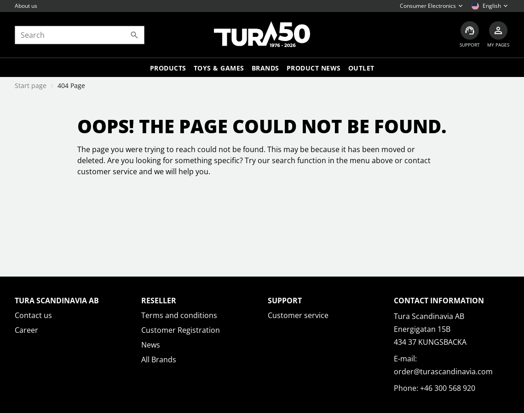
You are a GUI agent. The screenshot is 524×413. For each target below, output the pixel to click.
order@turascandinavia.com (443, 371)
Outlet (361, 68)
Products (168, 68)
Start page (30, 85)
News (150, 345)
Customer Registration (180, 330)
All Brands (158, 359)
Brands (265, 68)
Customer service (298, 315)
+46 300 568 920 (447, 388)
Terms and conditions (179, 315)
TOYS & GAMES (219, 68)
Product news (314, 68)
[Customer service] (470, 34)
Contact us (33, 315)
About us (26, 6)
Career (26, 330)
